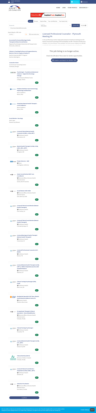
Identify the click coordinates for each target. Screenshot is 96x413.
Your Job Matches (52, 21)
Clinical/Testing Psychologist (25, 328)
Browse (36, 21)
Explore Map (43, 21)
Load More (24, 397)
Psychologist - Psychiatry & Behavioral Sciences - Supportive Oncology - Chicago (27, 73)
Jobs (64, 7)
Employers (84, 2)
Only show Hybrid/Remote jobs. (18, 28)
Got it (92, 409)
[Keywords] (24, 25)
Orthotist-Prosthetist (23, 383)
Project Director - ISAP (23, 161)
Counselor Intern (14, 62)
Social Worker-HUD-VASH (24, 190)
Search (30, 21)
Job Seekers (75, 2)
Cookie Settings (85, 409)
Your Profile (72, 7)
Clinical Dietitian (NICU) (23, 355)
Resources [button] (83, 7)
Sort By (11, 34)
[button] (83, 25)
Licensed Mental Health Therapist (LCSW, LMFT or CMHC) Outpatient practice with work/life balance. (28, 266)
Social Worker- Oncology (16, 118)
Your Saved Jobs (63, 21)
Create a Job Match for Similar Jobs (64, 60)
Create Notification (34, 34)
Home (58, 7)
